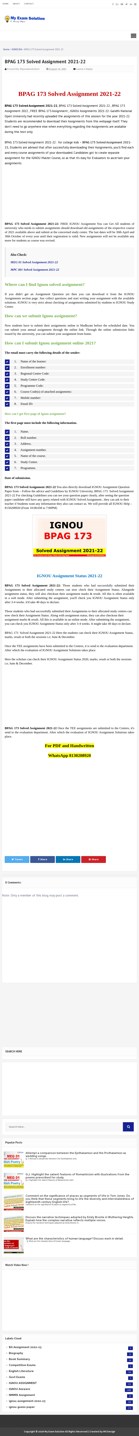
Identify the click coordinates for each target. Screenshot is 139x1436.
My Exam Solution (54, 1431)
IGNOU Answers (19, 1389)
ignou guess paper (22, 1407)
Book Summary (19, 1359)
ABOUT (16, 4)
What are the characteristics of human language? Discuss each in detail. (75, 1238)
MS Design (109, 1431)
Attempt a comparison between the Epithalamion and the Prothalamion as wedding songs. (76, 1154)
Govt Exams (17, 1377)
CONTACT (29, 4)
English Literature (21, 1371)
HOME (6, 4)
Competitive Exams (22, 1365)
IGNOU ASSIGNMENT (23, 1383)
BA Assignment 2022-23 (25, 1347)
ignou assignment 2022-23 (27, 1401)
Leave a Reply (84, 69)
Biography (16, 1353)
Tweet (17, 859)
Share (42, 859)
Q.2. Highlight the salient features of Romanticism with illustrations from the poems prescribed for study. (77, 1176)
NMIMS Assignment (22, 1395)
